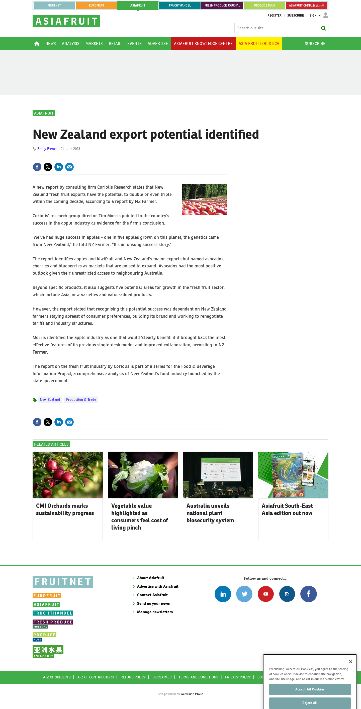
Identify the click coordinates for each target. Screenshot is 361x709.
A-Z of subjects (57, 677)
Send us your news (153, 603)
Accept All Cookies (310, 698)
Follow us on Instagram (287, 594)
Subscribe (295, 15)
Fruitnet (54, 6)
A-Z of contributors (95, 677)
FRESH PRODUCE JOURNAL (222, 6)
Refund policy (133, 677)
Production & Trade (81, 399)
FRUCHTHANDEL (180, 6)
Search (323, 28)
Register (274, 15)
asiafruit (137, 6)
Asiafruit (44, 113)
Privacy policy (238, 677)
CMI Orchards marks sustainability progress (65, 509)
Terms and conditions (198, 677)
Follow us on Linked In (223, 594)
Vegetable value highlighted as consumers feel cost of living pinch (139, 516)
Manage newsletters (155, 612)
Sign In (315, 15)
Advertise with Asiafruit (157, 586)
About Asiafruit (150, 577)
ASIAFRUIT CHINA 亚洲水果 (306, 6)
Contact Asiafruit (152, 594)
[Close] (350, 670)
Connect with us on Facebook (308, 594)
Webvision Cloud (191, 694)
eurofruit (96, 6)
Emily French (47, 148)
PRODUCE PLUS (264, 6)
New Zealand (50, 399)
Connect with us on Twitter (244, 594)
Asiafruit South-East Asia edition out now (287, 509)
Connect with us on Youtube (265, 594)
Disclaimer (162, 677)
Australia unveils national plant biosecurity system (210, 513)
